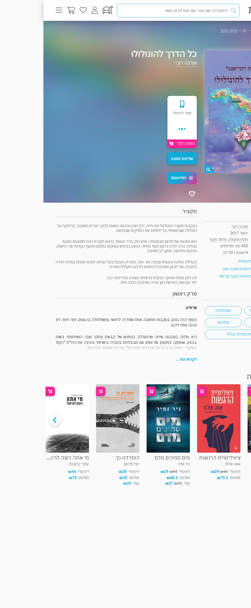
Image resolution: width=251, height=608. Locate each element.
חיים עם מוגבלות (219, 310)
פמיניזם (180, 322)
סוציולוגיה (180, 310)
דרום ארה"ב (219, 322)
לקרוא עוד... (143, 359)
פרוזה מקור (185, 30)
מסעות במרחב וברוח (199, 334)
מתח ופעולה (221, 30)
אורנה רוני (142, 63)
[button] (138, 178)
